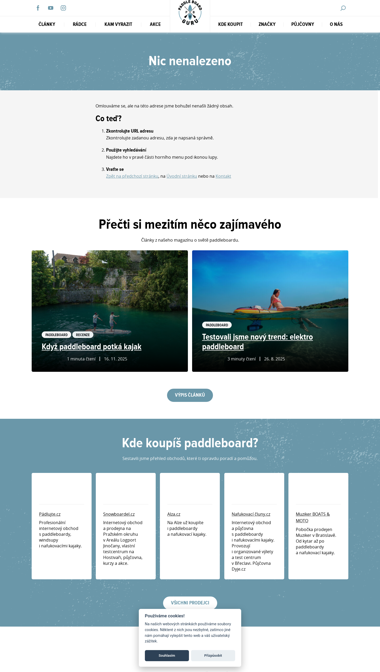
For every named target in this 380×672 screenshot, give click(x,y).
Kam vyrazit (118, 24)
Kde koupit (230, 24)
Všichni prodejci (190, 603)
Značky (267, 24)
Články (47, 24)
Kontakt (223, 176)
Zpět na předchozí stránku (132, 176)
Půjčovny (302, 24)
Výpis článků (190, 395)
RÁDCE (80, 24)
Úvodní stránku (182, 176)
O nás (336, 24)
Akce (155, 24)
